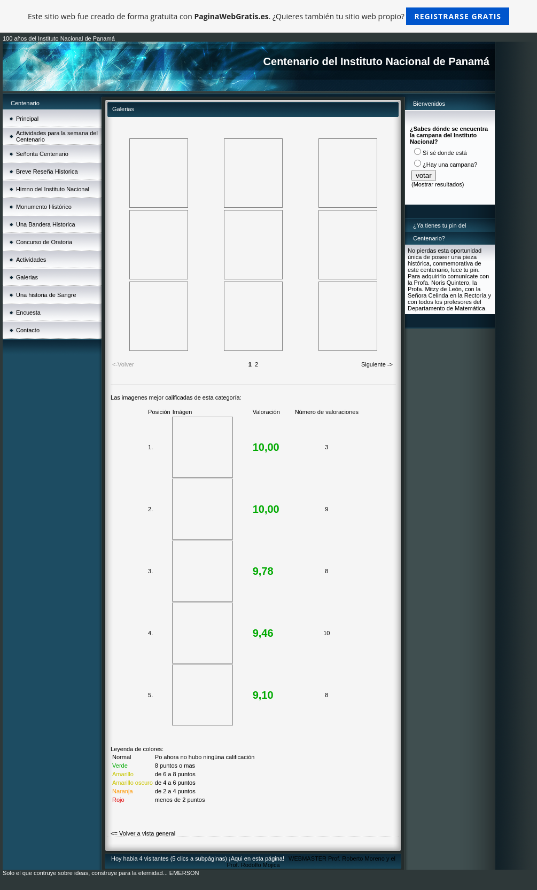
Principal (27, 118)
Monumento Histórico (44, 207)
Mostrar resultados (438, 184)
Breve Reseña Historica (47, 171)
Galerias (27, 277)
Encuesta (28, 312)
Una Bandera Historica (45, 224)
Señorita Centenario (42, 154)
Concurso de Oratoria (44, 242)
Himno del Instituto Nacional (52, 189)
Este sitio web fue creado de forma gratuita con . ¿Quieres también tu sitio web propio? (268, 16)
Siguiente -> (377, 364)
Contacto (28, 330)
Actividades (31, 259)
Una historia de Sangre (46, 295)
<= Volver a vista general (143, 833)
